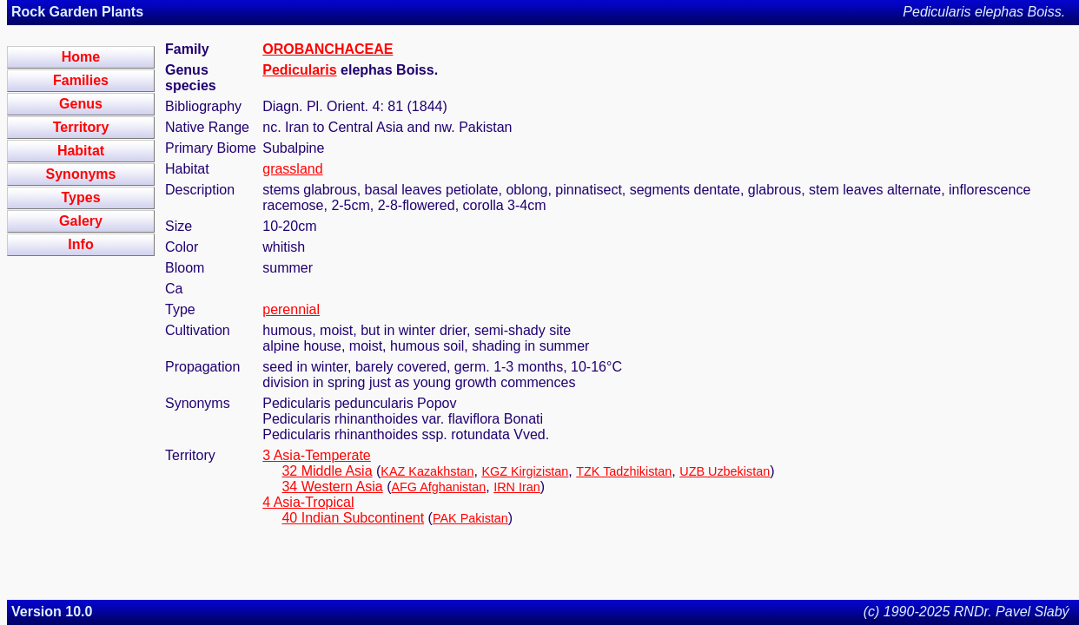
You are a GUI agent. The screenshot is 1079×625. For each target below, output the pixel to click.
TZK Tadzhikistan (624, 471)
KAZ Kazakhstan (427, 471)
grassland (292, 168)
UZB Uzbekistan (724, 471)
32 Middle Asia (326, 471)
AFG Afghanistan (438, 487)
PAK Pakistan (470, 518)
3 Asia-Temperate (316, 455)
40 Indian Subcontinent (352, 517)
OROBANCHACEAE (327, 49)
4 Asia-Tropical (308, 502)
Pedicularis (299, 69)
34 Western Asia (331, 486)
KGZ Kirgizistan (524, 471)
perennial (291, 309)
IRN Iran (516, 487)
